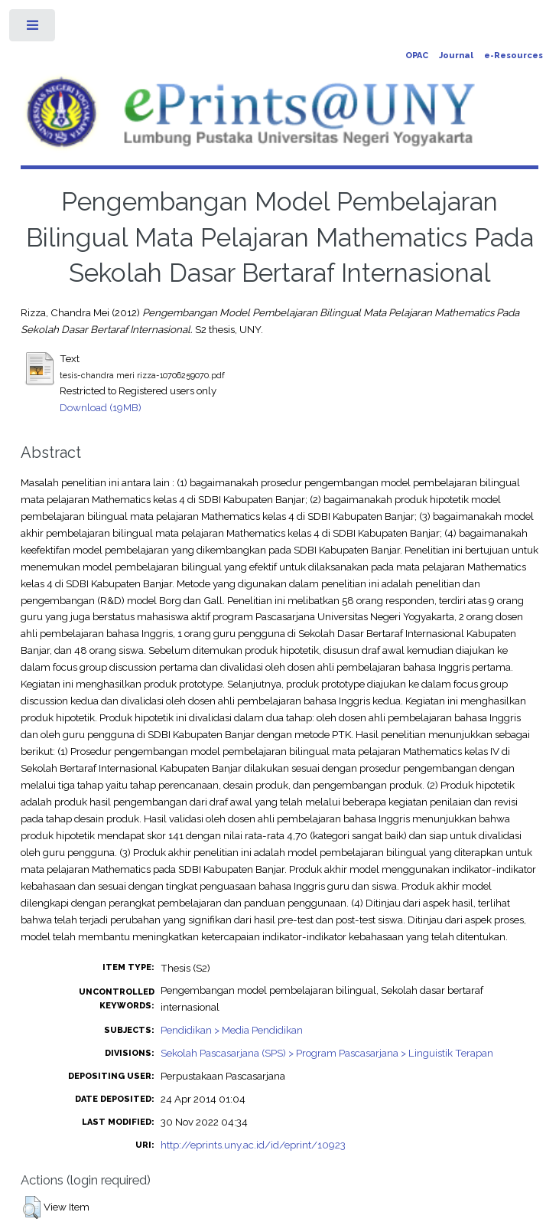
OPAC (416, 55)
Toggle (33, 28)
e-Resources (513, 55)
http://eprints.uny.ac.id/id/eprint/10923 (253, 1145)
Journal (456, 55)
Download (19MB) (100, 407)
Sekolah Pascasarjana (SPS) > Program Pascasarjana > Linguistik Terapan (327, 1053)
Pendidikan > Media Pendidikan (232, 1030)
